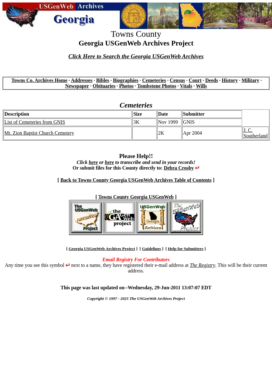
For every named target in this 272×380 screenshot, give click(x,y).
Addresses (81, 80)
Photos (126, 86)
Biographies (125, 80)
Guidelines (151, 248)
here (93, 162)
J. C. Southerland (256, 132)
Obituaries (104, 86)
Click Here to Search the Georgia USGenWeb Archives (135, 56)
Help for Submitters (185, 248)
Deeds (211, 80)
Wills (201, 86)
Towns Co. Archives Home (39, 80)
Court (195, 80)
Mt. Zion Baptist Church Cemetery (39, 133)
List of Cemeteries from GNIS (34, 122)
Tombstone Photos (156, 86)
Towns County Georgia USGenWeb (136, 197)
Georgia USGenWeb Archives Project (102, 248)
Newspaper (77, 86)
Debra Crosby (179, 168)
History (230, 80)
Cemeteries (154, 80)
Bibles (102, 80)
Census (177, 80)
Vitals (186, 86)
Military (250, 80)
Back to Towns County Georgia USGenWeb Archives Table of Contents (136, 180)
